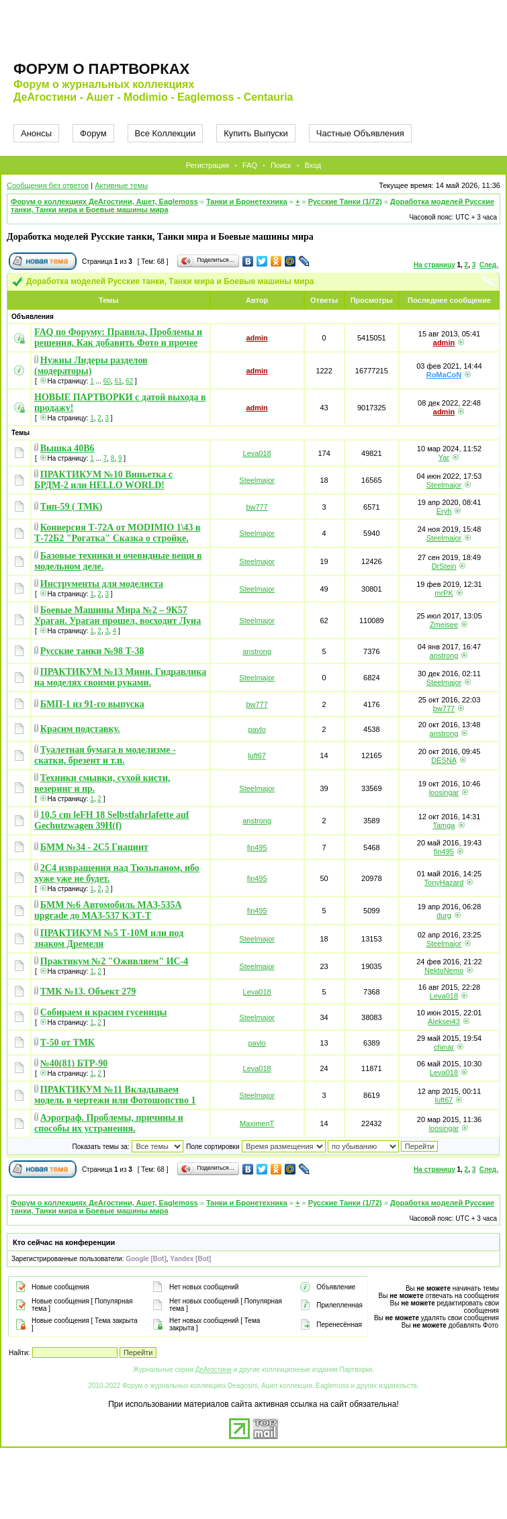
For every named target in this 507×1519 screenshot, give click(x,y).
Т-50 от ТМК (67, 1043)
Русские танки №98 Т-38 (92, 651)
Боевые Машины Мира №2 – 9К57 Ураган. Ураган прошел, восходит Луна (117, 615)
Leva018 (257, 453)
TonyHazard (444, 882)
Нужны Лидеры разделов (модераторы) (91, 365)
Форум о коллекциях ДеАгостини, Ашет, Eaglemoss (104, 201)
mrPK (443, 593)
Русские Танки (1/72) (345, 201)
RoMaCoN (444, 375)
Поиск (281, 165)
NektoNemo (443, 970)
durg (443, 915)
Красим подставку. (80, 729)
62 (129, 381)
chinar (444, 1047)
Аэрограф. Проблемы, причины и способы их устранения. (108, 1123)
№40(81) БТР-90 (74, 1063)
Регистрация (207, 165)
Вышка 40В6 (67, 448)
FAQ (249, 165)
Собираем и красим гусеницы (103, 1012)
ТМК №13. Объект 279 (88, 991)
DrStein (444, 566)
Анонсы (36, 133)
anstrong (256, 651)
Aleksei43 (444, 1021)
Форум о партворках (101, 68)
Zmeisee (444, 624)
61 (118, 381)
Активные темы (121, 185)
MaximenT (257, 1123)
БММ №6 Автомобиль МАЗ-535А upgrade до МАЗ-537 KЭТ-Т (108, 910)
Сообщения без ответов (48, 185)
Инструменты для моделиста (101, 584)
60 (107, 381)
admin (256, 338)
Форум (93, 133)
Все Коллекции (165, 133)
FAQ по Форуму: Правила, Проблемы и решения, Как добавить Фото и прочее (118, 337)
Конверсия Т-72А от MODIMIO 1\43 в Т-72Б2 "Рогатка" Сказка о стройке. (117, 532)
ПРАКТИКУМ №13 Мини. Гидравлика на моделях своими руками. (120, 677)
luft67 (257, 755)
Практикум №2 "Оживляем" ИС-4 (114, 961)
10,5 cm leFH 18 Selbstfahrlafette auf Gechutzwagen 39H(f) (111, 820)
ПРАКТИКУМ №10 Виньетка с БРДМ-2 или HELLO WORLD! (103, 479)
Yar (444, 457)
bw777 (256, 507)
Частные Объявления (360, 133)
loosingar (444, 792)
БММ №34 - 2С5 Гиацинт (94, 847)
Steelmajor (257, 480)
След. (488, 265)
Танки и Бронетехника (246, 201)
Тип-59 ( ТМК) (71, 507)
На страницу (434, 265)
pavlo (256, 729)
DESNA (443, 760)
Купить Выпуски (256, 133)
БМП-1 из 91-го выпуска (92, 704)
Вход (312, 165)
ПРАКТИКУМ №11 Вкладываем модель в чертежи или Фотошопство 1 (115, 1095)
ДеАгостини (213, 1369)
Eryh (444, 511)
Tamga (443, 825)
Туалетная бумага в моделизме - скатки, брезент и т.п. (105, 755)
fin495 (257, 847)
